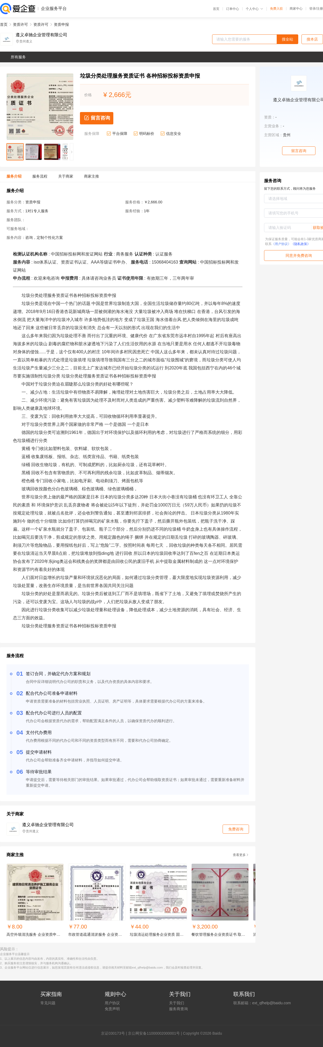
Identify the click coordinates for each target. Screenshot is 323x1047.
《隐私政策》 (300, 244)
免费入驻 (276, 8)
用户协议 (112, 1003)
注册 (320, 8)
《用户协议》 (281, 244)
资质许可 (20, 24)
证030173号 (115, 1033)
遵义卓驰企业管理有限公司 (41, 35)
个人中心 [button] (254, 9)
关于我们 (176, 1003)
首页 (216, 8)
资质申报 (61, 24)
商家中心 (296, 8)
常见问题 (47, 1003)
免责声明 (112, 1009)
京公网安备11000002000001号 (154, 1033)
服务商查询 (178, 1009)
